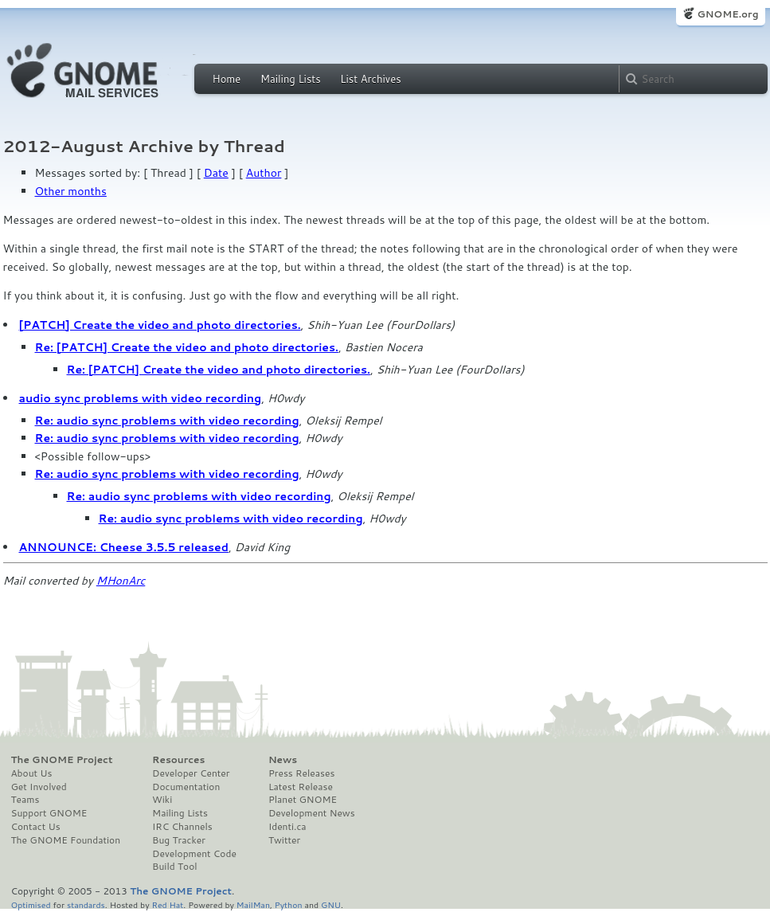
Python (289, 904)
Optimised (31, 904)
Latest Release (300, 787)
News (282, 759)
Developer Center (190, 773)
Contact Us (36, 826)
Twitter (284, 840)
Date (216, 173)
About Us (32, 773)
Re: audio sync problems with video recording (167, 421)
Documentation (186, 787)
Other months (71, 191)
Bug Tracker (178, 840)
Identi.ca (287, 826)
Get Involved (39, 787)
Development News (311, 813)
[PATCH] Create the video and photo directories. (160, 325)
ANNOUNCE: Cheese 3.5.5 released (124, 547)
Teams (25, 799)
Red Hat (167, 904)
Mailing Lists (290, 79)
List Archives (370, 79)
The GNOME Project (62, 759)
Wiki (162, 799)
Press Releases (301, 773)
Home (227, 79)
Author (264, 173)
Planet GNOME (302, 799)
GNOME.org (727, 14)
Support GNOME (49, 813)
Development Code (194, 853)
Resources (178, 759)
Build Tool (174, 866)
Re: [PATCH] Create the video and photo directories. (186, 347)
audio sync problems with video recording (140, 398)
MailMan (253, 904)
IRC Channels (182, 826)
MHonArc (121, 581)
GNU (331, 904)
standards (86, 904)
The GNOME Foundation (66, 840)
